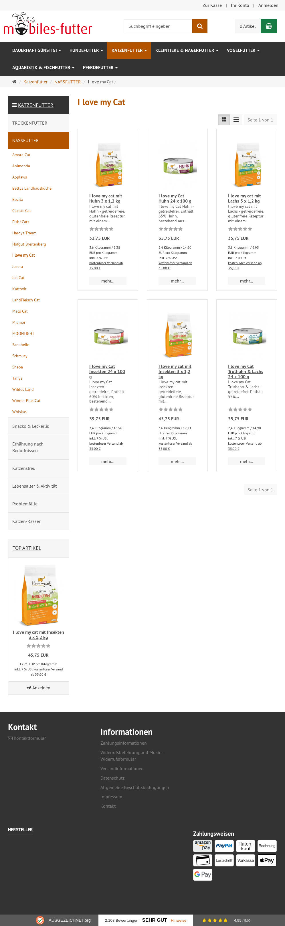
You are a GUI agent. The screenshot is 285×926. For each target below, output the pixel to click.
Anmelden (268, 5)
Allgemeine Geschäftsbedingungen (134, 787)
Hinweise (179, 920)
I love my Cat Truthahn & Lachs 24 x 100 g (245, 371)
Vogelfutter (243, 50)
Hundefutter (86, 50)
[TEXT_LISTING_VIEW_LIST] (224, 119)
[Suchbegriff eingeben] (158, 26)
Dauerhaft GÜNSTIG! (36, 50)
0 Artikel (248, 26)
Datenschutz (112, 778)
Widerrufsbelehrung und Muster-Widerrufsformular (132, 756)
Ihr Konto (240, 5)
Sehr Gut (154, 920)
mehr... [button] (107, 281)
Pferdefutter (100, 67)
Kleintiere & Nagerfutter (186, 50)
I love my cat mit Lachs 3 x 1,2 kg (244, 198)
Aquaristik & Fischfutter (43, 67)
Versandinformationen (122, 768)
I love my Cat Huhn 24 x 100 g (175, 198)
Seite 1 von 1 (260, 120)
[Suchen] (199, 26)
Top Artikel (27, 548)
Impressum (111, 796)
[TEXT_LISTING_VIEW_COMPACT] (236, 119)
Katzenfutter (129, 50)
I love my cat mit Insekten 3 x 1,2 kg (175, 371)
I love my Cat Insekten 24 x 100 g (107, 371)
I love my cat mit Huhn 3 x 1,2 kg (105, 198)
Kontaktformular (27, 738)
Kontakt (108, 806)
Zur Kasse (212, 5)
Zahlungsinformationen (123, 743)
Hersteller (20, 830)
